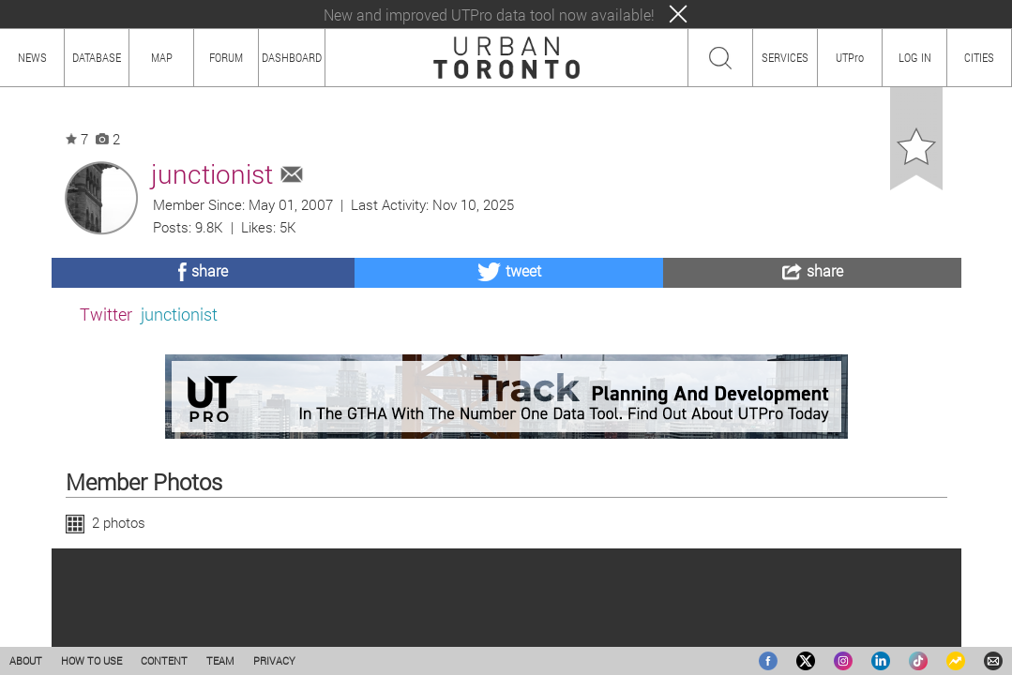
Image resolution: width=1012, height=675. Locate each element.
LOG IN (915, 57)
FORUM (226, 57)
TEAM (220, 660)
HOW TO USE (91, 660)
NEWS (32, 57)
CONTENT (164, 660)
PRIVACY (274, 660)
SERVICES (785, 57)
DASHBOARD (292, 57)
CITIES (979, 57)
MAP (162, 57)
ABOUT (25, 660)
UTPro (850, 57)
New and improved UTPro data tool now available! (489, 14)
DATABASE (96, 57)
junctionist (179, 314)
